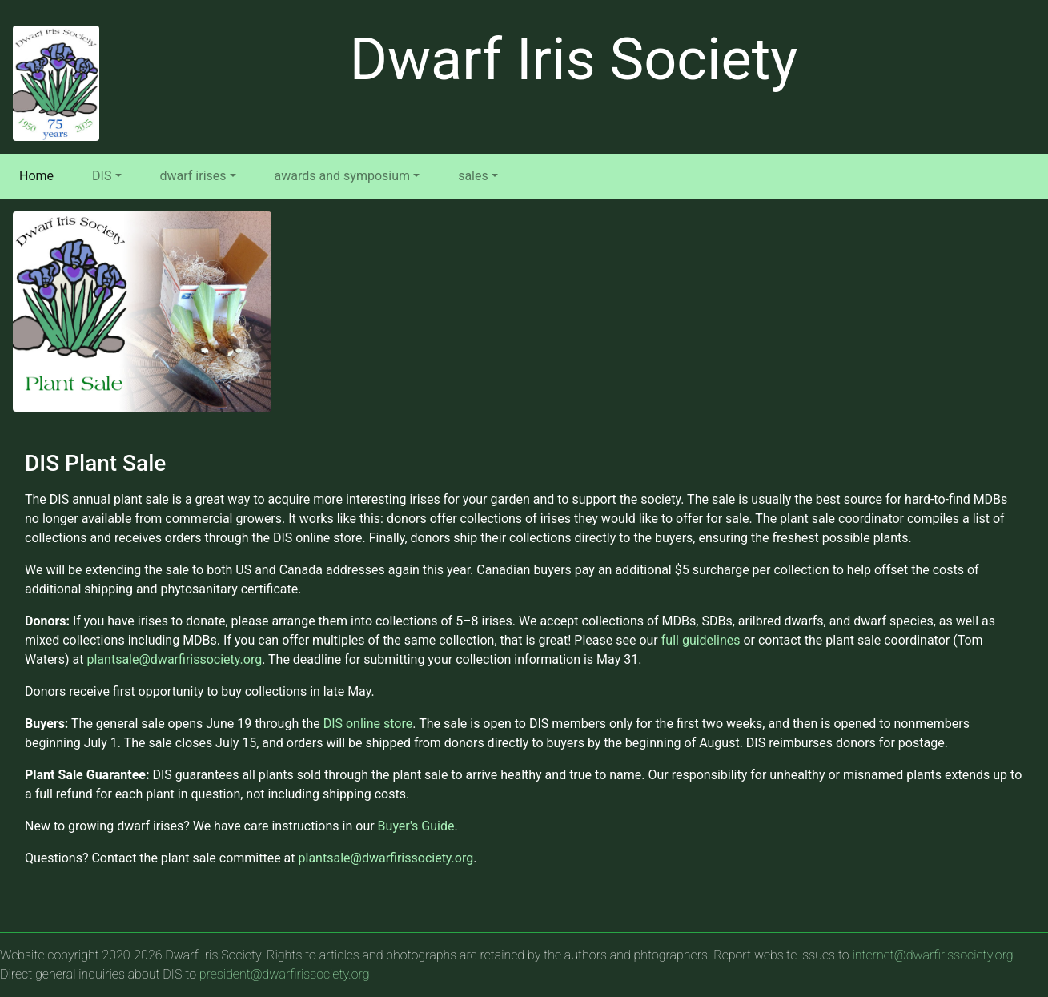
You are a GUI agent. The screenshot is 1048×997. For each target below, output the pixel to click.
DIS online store (368, 723)
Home (39, 174)
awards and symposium (342, 175)
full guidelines (701, 640)
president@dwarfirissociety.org (284, 974)
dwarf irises (193, 175)
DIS (101, 175)
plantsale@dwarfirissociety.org (174, 659)
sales (473, 175)
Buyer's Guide (416, 826)
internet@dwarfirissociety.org (932, 955)
